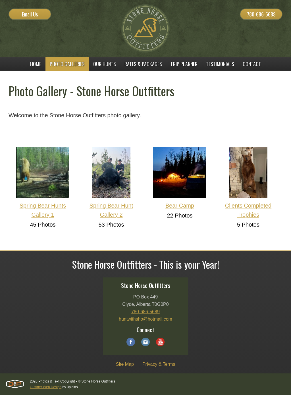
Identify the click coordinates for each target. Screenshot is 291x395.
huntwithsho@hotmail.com (145, 319)
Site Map (125, 364)
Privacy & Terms (158, 364)
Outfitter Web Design (45, 387)
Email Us (30, 14)
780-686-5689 (261, 14)
